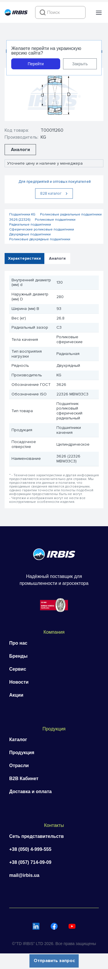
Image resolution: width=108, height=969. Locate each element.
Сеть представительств (36, 836)
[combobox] (60, 12)
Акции (16, 695)
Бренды (18, 656)
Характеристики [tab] (24, 258)
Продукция (21, 752)
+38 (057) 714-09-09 (30, 862)
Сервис (17, 669)
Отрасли (19, 765)
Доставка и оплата (30, 791)
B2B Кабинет (23, 778)
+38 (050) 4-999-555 (30, 849)
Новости (19, 682)
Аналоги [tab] (57, 258)
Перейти (35, 64)
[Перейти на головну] (16, 14)
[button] (99, 12)
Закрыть (80, 64)
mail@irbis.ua (24, 875)
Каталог (18, 739)
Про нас (18, 643)
